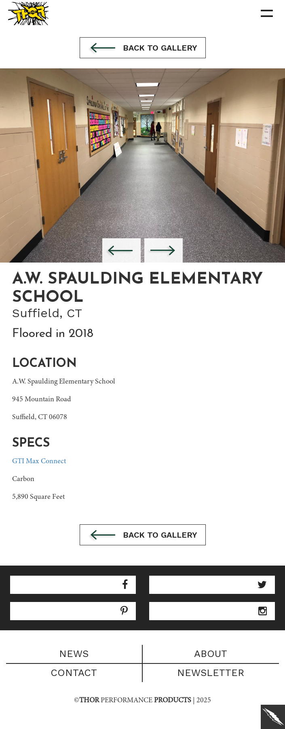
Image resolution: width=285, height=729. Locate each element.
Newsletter (210, 672)
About (210, 653)
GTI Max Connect (39, 461)
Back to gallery (142, 48)
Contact (74, 672)
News (74, 653)
